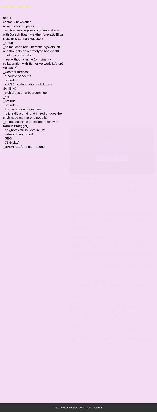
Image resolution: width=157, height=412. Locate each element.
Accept (98, 407)
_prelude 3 (10, 101)
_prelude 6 (10, 80)
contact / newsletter (17, 22)
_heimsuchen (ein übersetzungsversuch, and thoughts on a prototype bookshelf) (32, 49)
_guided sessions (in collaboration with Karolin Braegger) (30, 124)
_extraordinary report (18, 134)
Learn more (85, 407)
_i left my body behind (18, 55)
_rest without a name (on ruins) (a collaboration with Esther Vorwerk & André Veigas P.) (33, 63)
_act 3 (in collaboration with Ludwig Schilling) (28, 86)
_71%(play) (11, 142)
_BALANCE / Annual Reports (24, 146)
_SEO (7, 138)
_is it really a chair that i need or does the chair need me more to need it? (32, 115)
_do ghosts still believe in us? (24, 130)
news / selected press (18, 26)
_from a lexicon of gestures (22, 109)
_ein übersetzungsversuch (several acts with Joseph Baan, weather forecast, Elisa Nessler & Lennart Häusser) (33, 34)
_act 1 (7, 97)
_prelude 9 (10, 105)
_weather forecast (16, 72)
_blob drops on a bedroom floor (25, 92)
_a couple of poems (17, 76)
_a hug (8, 42)
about (7, 18)
